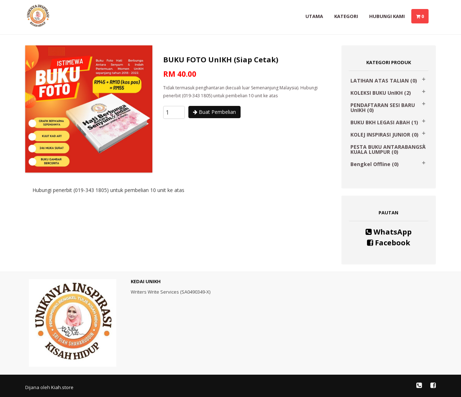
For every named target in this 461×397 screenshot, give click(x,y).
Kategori (346, 16)
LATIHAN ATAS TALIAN (383, 80)
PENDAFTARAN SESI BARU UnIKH (382, 107)
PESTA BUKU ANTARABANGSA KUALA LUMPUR (388, 149)
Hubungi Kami (387, 16)
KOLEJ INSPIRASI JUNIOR (384, 134)
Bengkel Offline (374, 164)
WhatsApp (389, 232)
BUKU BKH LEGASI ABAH (384, 122)
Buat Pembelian (214, 111)
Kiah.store (62, 387)
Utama (314, 16)
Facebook (388, 242)
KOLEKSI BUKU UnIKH (380, 92)
